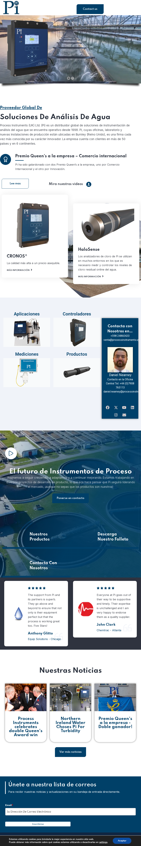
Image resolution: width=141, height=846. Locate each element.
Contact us (90, 9)
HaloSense (89, 268)
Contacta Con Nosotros (43, 568)
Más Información (18, 288)
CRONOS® (17, 275)
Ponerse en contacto (70, 500)
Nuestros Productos (40, 539)
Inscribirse (38, 826)
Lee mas (15, 186)
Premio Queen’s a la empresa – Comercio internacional (71, 174)
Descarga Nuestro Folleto (113, 539)
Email (9, 807)
